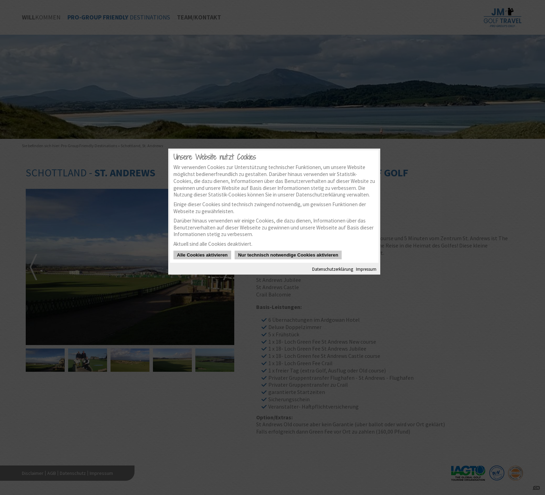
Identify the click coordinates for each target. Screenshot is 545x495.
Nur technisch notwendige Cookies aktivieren (288, 255)
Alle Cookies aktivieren (202, 255)
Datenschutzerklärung (332, 269)
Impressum (366, 269)
